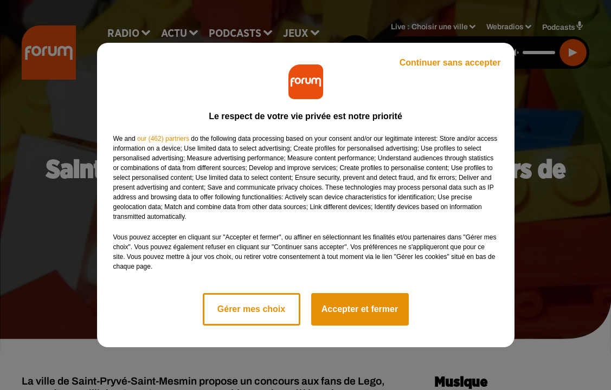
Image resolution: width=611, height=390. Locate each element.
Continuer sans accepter (450, 62)
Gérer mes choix (251, 309)
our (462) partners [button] (163, 138)
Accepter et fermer (359, 309)
